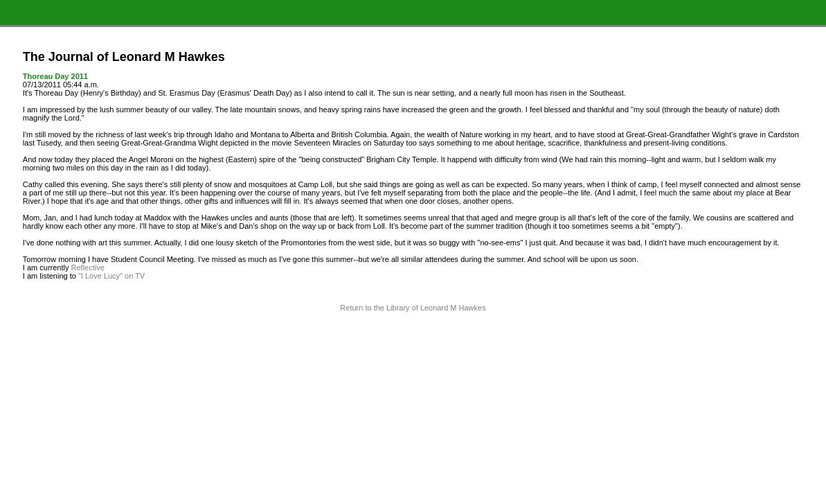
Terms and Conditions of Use (413, 336)
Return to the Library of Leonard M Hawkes (412, 308)
